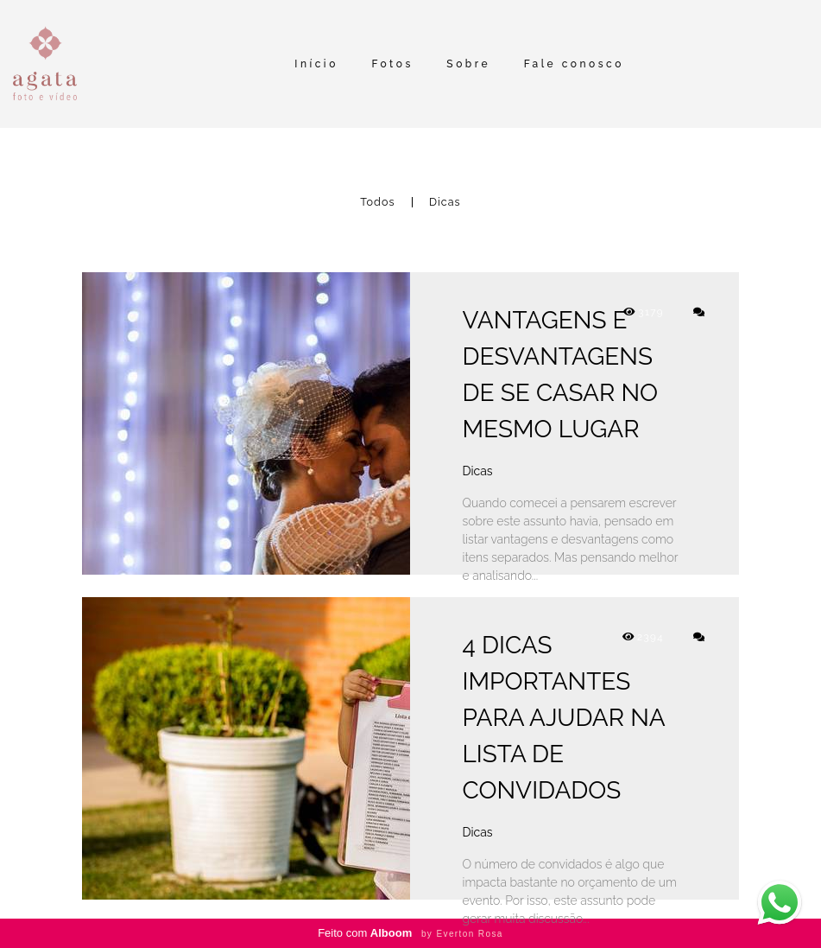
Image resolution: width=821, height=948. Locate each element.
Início (316, 64)
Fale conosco (574, 64)
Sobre (468, 64)
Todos (377, 202)
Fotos (392, 64)
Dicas (445, 202)
